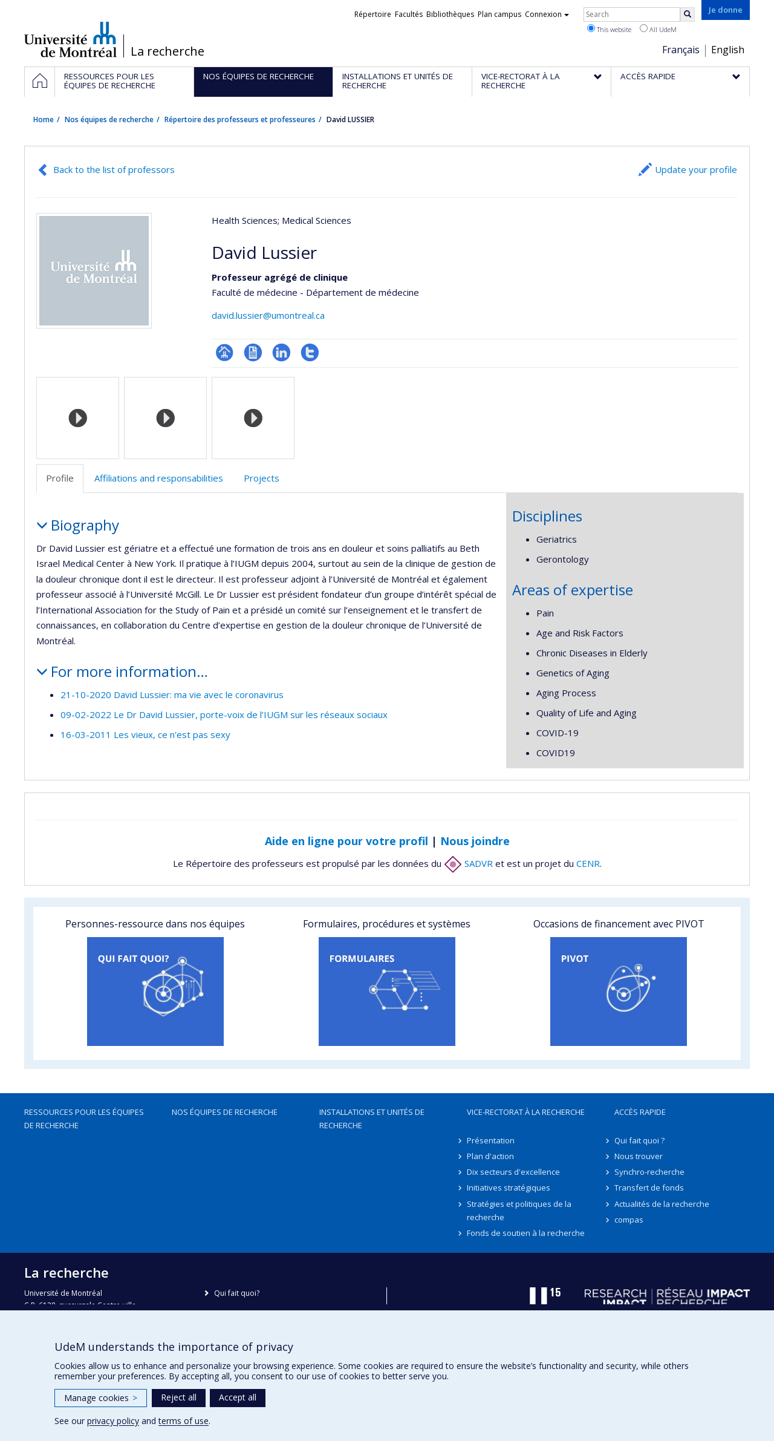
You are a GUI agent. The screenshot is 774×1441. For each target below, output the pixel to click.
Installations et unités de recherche (371, 1118)
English (727, 49)
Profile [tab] (60, 478)
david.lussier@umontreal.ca (268, 315)
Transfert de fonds (649, 1187)
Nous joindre (475, 841)
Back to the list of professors (114, 169)
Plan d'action (490, 1156)
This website (609, 29)
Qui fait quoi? (236, 1293)
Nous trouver (638, 1156)
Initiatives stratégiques (508, 1187)
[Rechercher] (687, 14)
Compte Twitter (310, 352)
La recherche (167, 51)
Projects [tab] (261, 478)
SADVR (468, 863)
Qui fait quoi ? (639, 1140)
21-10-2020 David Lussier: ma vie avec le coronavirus (172, 694)
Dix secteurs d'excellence (513, 1171)
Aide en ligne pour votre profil (346, 841)
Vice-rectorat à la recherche (526, 1111)
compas (628, 1219)
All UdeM (658, 29)
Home (43, 119)
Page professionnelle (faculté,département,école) (224, 352)
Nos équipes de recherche (109, 119)
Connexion (547, 14)
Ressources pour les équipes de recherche (84, 1118)
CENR (588, 863)
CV (253, 352)
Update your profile (696, 169)
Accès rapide (640, 1111)
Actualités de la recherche (661, 1203)
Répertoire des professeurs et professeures (240, 119)
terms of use (183, 1420)
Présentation (491, 1140)
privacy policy (113, 1420)
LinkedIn (281, 352)
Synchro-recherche (649, 1171)
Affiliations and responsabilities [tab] (158, 478)
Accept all (237, 1397)
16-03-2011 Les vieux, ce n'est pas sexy (145, 734)
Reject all (179, 1397)
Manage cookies (100, 1397)
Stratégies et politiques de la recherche (519, 1210)
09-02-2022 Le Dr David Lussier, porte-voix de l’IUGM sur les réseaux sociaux (224, 714)
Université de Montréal (70, 39)
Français (681, 49)
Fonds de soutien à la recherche (526, 1232)
